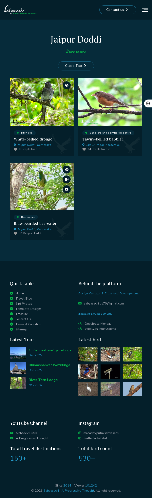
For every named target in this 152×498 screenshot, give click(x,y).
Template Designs (28, 309)
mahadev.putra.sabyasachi (101, 433)
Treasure (21, 314)
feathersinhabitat (95, 438)
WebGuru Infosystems (100, 329)
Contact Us (23, 319)
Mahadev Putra (26, 433)
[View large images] (67, 85)
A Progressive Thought (32, 438)
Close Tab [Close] (73, 66)
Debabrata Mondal (98, 324)
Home (19, 293)
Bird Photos (23, 304)
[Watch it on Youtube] (67, 189)
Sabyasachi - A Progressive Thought (69, 491)
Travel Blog (23, 298)
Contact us (115, 10)
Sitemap (21, 329)
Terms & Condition (28, 324)
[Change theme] (148, 103)
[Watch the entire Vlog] (67, 179)
